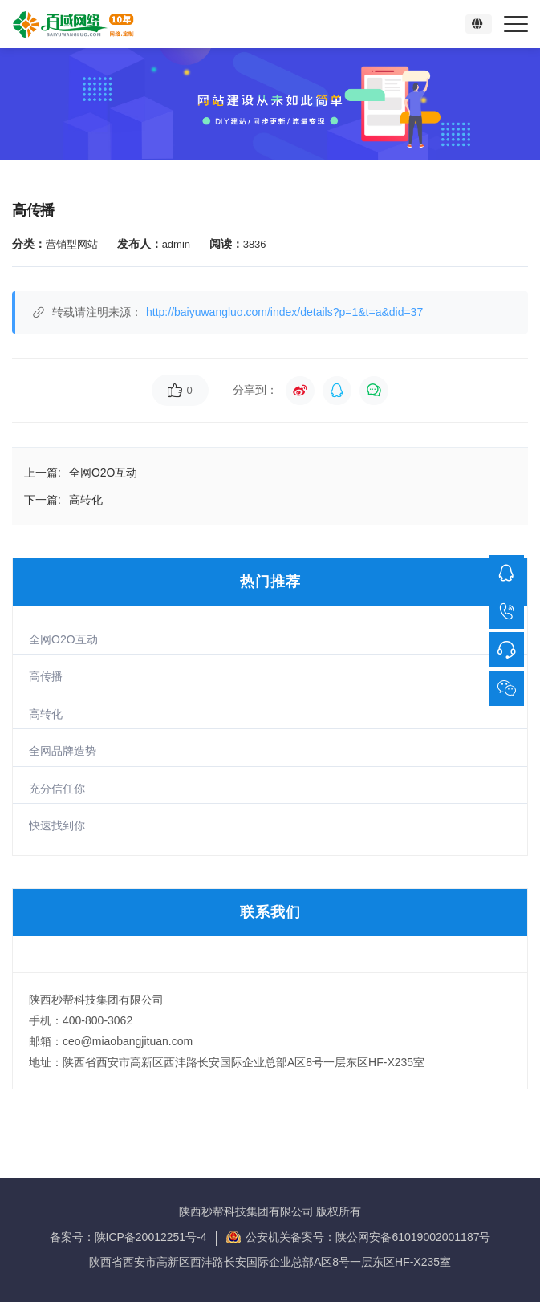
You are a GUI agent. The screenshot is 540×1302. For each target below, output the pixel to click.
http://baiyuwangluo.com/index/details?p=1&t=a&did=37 (284, 312)
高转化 (46, 714)
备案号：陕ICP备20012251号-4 (130, 1237)
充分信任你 (57, 788)
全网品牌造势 (62, 750)
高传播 (46, 676)
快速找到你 (57, 825)
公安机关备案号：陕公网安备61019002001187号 (368, 1237)
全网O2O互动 (63, 639)
